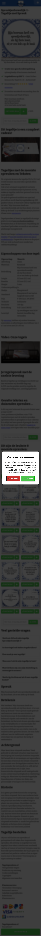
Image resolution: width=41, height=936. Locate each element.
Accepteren (27, 479)
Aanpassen (13, 479)
